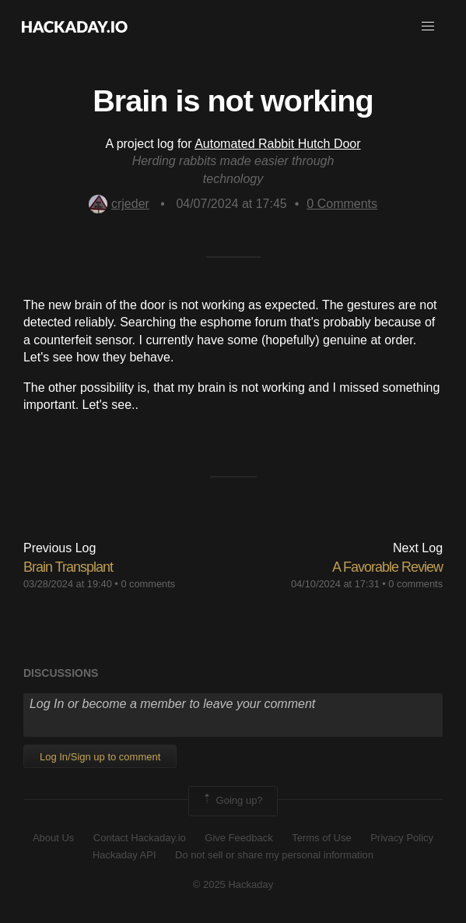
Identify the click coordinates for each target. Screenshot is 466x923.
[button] (427, 26)
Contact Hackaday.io (139, 838)
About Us (53, 838)
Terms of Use (322, 838)
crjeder (119, 203)
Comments (342, 203)
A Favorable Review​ (387, 567)
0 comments (148, 584)
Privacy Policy (401, 838)
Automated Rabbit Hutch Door (277, 143)
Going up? (232, 800)
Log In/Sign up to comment (100, 757)
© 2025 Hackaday (233, 884)
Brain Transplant (68, 567)
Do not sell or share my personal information (274, 855)
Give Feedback (238, 838)
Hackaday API (124, 855)
